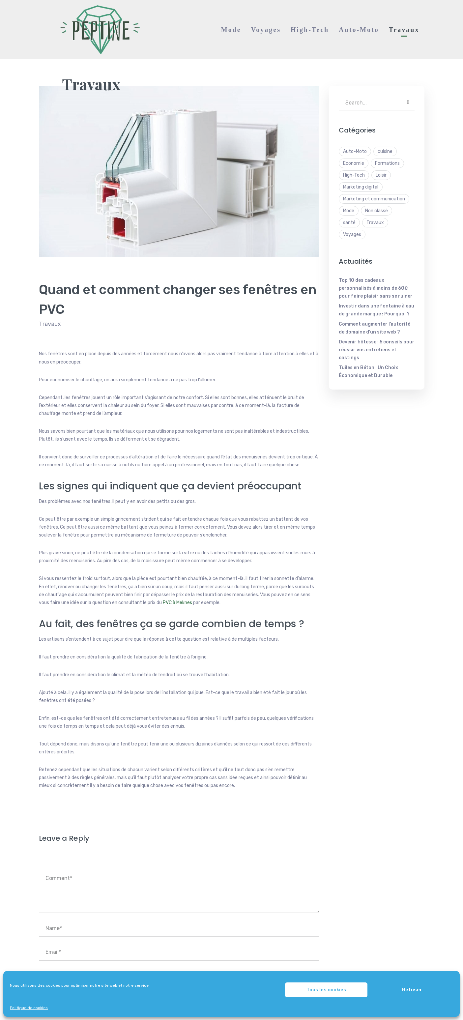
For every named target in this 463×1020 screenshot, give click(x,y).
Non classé (376, 211)
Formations (387, 163)
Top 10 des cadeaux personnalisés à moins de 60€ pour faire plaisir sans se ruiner (376, 288)
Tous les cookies (326, 990)
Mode (348, 211)
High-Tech (354, 175)
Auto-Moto (355, 151)
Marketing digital (360, 187)
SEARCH (408, 102)
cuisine (385, 151)
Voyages (352, 234)
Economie (353, 163)
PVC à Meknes (177, 602)
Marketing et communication (374, 199)
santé (349, 222)
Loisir (381, 175)
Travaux (91, 84)
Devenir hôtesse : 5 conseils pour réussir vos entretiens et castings (377, 350)
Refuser (412, 990)
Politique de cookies (29, 1007)
